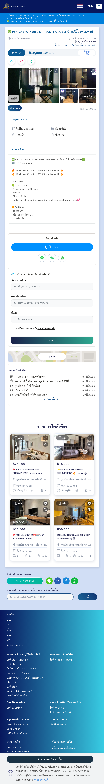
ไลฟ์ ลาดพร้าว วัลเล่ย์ (60, 712)
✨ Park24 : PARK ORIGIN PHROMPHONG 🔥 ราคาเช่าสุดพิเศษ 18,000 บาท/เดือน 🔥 (72, 471)
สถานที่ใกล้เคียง (18, 370)
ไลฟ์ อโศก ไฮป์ (14, 664)
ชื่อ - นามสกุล (18, 279)
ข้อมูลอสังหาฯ (19, 118)
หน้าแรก (10, 15)
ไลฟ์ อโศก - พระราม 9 (18, 659)
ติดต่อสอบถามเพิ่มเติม (19, 574)
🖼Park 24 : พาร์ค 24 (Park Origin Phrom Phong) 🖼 (73, 536)
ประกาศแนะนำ (24, 15)
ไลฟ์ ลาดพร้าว (57, 707)
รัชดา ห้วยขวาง (58, 719)
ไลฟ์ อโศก (12, 686)
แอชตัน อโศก (13, 728)
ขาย (9, 619)
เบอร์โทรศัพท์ (18, 296)
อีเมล (14, 312)
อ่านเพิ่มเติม (18, 218)
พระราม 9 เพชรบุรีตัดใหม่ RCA (23, 654)
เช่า (8, 624)
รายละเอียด (18, 149)
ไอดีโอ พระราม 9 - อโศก (19, 673)
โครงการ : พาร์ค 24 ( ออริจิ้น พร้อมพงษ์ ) (75, 44)
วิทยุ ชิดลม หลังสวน (17, 702)
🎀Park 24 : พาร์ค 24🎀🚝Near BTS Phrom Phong (28, 536)
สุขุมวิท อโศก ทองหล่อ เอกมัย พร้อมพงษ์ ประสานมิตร (58, 15)
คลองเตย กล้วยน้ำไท (61, 654)
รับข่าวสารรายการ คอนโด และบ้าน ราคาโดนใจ (32, 589)
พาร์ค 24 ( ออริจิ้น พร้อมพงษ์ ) (20, 18)
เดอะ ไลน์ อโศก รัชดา (17, 695)
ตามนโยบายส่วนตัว (46, 328)
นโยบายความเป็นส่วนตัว (64, 747)
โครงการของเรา (15, 645)
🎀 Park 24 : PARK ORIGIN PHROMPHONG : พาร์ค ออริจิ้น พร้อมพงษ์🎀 (27, 471)
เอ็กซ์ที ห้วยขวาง (58, 724)
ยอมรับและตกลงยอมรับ (26, 328)
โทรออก (52, 247)
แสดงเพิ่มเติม (52, 399)
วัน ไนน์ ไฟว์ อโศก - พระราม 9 (21, 668)
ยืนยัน (52, 340)
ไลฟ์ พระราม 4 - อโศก (61, 659)
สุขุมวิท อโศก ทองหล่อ (19, 719)
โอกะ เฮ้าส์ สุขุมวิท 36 (17, 724)
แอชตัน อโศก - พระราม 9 (19, 690)
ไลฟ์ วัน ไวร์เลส (14, 707)
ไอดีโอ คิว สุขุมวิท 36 (17, 733)
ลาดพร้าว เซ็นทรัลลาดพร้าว (65, 702)
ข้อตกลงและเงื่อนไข (62, 741)
